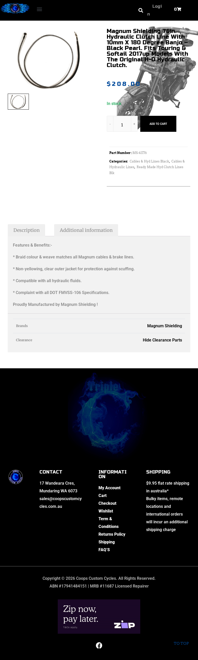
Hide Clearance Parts (162, 340)
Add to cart (158, 124)
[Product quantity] (122, 125)
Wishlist (105, 511)
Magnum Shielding (164, 325)
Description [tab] (26, 230)
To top (181, 639)
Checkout (107, 503)
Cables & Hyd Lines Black (149, 161)
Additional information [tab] (86, 230)
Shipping (106, 542)
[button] (39, 9)
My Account (109, 487)
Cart (102, 495)
